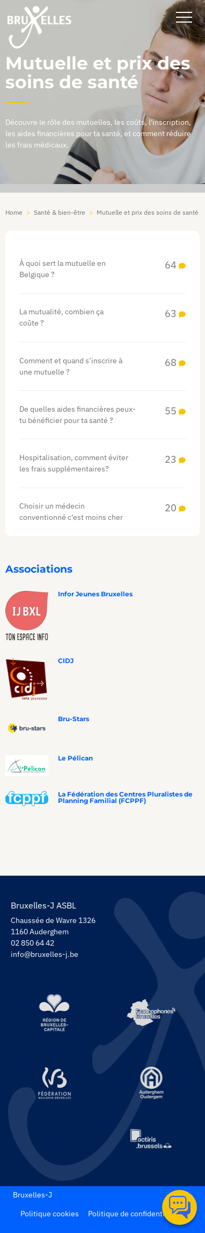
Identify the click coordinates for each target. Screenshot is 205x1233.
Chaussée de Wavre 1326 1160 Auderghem (53, 925)
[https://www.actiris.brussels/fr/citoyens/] (151, 1139)
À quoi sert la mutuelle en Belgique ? (102, 269)
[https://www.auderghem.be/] (151, 1083)
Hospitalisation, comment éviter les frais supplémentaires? (102, 463)
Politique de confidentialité (134, 1213)
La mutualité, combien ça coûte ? (102, 317)
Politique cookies (49, 1213)
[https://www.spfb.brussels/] (151, 1012)
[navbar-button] (184, 17)
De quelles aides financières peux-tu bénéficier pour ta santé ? (102, 415)
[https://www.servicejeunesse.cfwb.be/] (53, 1083)
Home (14, 212)
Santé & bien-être (59, 212)
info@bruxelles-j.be (44, 954)
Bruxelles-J (32, 1195)
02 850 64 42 (32, 943)
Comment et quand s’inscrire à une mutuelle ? (102, 366)
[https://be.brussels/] (53, 1013)
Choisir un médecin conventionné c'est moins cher (102, 512)
